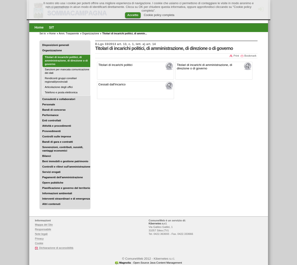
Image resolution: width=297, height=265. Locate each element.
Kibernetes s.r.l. (158, 223)
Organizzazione (52, 50)
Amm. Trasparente (69, 33)
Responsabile (43, 229)
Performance (50, 115)
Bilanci (46, 156)
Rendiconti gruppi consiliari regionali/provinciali (61, 80)
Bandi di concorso (54, 109)
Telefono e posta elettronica (61, 92)
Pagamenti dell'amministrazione (62, 177)
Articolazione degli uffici (59, 87)
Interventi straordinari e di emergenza (66, 198)
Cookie (39, 243)
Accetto (133, 15)
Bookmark (250, 55)
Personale (48, 104)
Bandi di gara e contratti (57, 141)
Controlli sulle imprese (56, 136)
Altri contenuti (51, 204)
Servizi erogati (51, 172)
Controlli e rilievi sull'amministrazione (66, 166)
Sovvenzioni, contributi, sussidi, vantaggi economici (62, 149)
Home (52, 33)
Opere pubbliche (52, 182)
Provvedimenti (51, 131)
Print (236, 55)
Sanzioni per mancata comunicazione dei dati (67, 71)
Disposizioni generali (55, 45)
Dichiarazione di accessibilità (56, 247)
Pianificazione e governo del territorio (66, 188)
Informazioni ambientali (57, 193)
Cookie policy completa (159, 15)
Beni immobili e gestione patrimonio (65, 161)
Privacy (39, 238)
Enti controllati (51, 120)
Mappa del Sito (44, 224)
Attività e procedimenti (56, 125)
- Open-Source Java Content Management (150, 262)
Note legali (41, 234)
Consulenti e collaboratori (58, 99)
